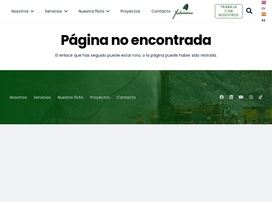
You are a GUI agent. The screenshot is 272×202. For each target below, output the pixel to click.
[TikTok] (260, 97)
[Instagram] (251, 97)
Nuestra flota (70, 97)
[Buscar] (249, 11)
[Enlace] (182, 11)
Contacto (126, 97)
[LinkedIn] (231, 97)
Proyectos (100, 97)
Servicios (42, 97)
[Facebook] (222, 97)
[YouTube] (241, 97)
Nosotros (18, 97)
